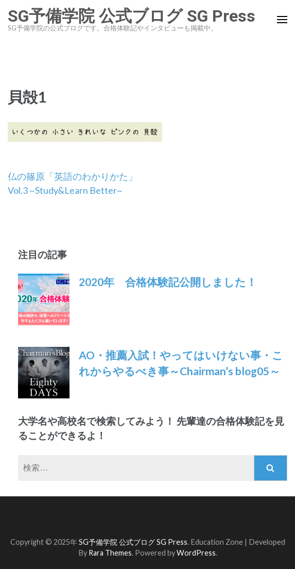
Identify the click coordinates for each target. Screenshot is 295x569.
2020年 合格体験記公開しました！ (168, 281)
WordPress (196, 552)
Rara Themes (110, 552)
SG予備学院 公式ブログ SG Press (131, 16)
